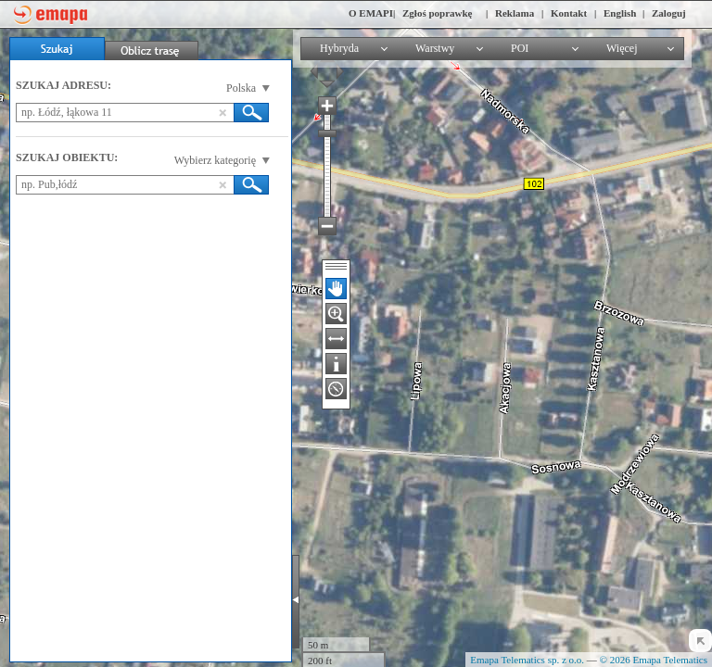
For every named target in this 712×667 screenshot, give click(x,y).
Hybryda (339, 48)
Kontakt (569, 13)
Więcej (622, 48)
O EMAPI (371, 13)
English (620, 13)
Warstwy (434, 48)
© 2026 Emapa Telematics (653, 659)
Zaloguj (669, 13)
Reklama (514, 13)
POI (519, 48)
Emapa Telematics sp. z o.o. (527, 659)
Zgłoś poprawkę (437, 13)
